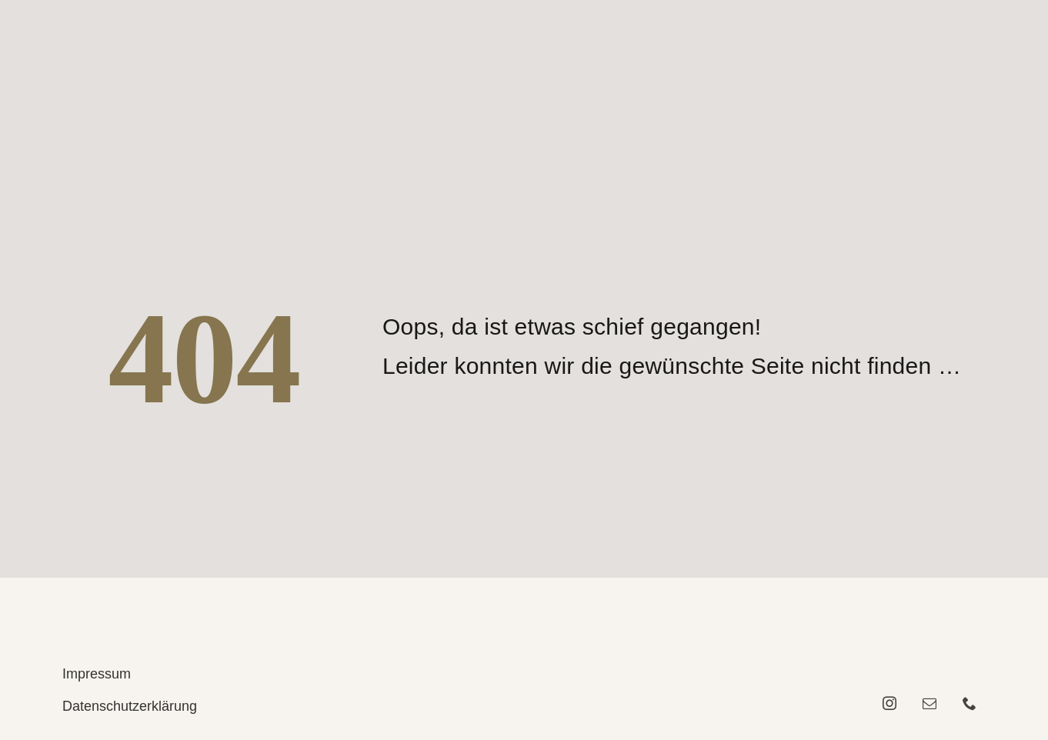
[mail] (929, 703)
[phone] (969, 703)
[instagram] (889, 703)
